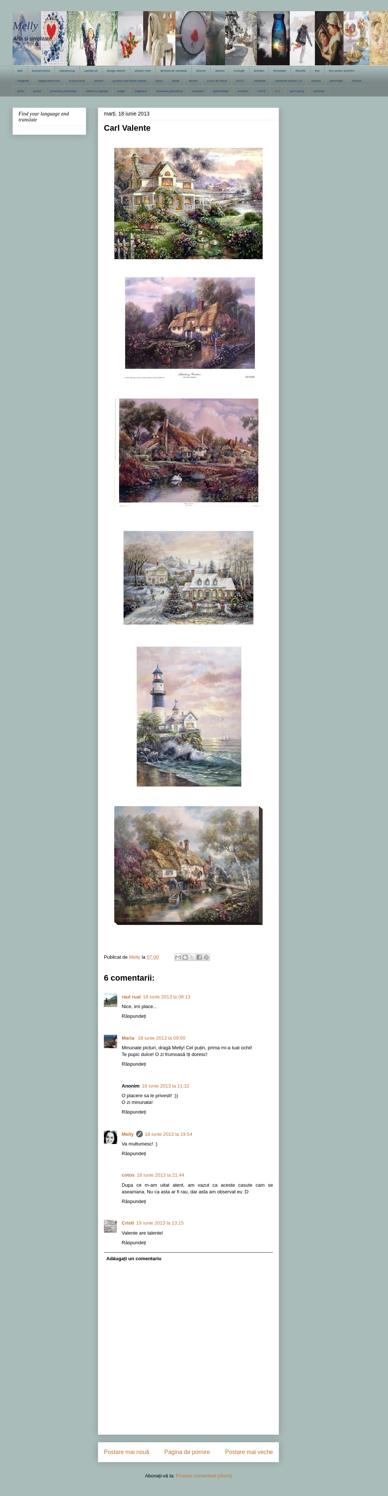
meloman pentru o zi (288, 80)
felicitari (259, 70)
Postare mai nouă (126, 1452)
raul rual (131, 997)
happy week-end (49, 80)
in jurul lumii (77, 80)
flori (317, 70)
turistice (243, 91)
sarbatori (198, 91)
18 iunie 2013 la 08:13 (166, 997)
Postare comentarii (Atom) (204, 1476)
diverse (201, 70)
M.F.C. (240, 80)
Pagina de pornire (187, 1452)
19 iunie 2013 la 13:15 (160, 1223)
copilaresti (91, 70)
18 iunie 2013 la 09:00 (161, 1038)
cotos (128, 1175)
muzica (315, 80)
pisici (20, 91)
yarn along (297, 91)
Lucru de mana (217, 80)
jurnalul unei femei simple (129, 80)
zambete (319, 91)
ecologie (239, 70)
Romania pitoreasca (170, 91)
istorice (98, 80)
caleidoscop (67, 70)
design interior (116, 70)
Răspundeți (134, 1016)
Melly (25, 25)
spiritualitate (221, 91)
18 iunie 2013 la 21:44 (160, 1175)
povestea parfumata (63, 91)
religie (121, 91)
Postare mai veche (249, 1452)
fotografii (23, 80)
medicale (260, 80)
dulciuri (219, 70)
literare (193, 80)
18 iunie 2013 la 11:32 (165, 1086)
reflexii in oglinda (97, 91)
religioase (140, 91)
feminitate (279, 70)
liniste (175, 80)
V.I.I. (278, 91)
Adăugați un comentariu (134, 1258)
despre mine (143, 70)
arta (20, 70)
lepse (158, 80)
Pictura (356, 80)
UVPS (261, 91)
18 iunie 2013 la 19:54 (169, 1134)
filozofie (301, 70)
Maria (129, 1038)
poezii (37, 91)
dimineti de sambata (173, 70)
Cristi (128, 1223)
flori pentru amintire (341, 70)
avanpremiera (41, 70)
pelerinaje (336, 80)
